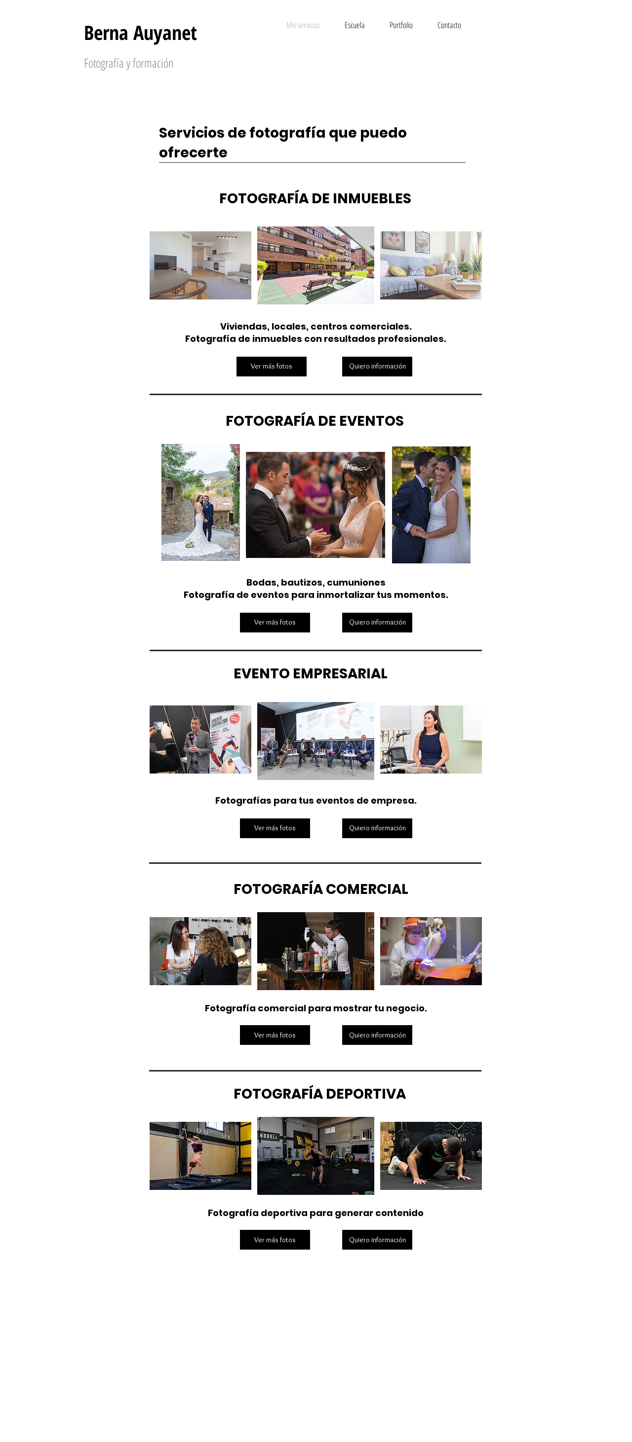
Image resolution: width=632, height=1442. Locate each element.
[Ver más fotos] (272, 366)
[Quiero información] (377, 366)
